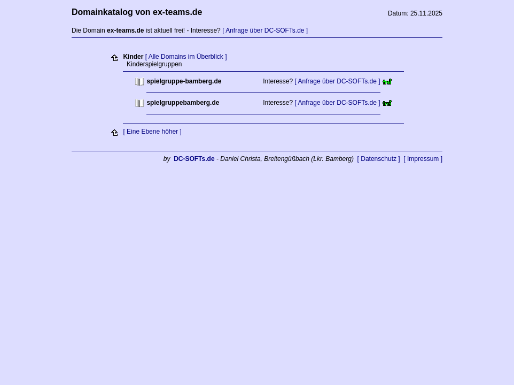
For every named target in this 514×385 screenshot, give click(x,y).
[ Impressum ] (422, 159)
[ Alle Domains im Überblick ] (186, 56)
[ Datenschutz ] (378, 159)
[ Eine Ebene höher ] (152, 131)
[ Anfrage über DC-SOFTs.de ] (265, 30)
